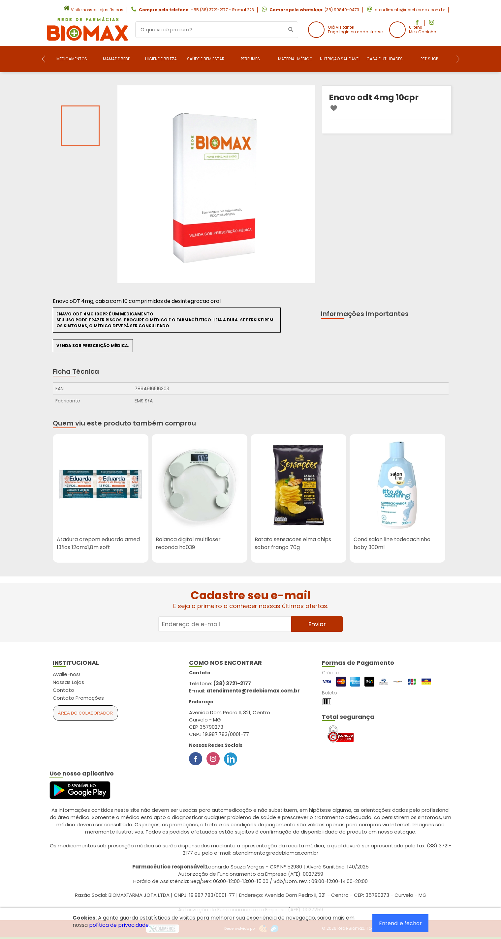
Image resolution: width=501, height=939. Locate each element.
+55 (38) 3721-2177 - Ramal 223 (222, 10)
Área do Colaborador (85, 713)
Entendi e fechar (400, 923)
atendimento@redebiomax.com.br (410, 10)
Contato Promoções (78, 697)
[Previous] (43, 59)
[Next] (458, 59)
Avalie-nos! (66, 674)
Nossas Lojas (68, 682)
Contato (63, 690)
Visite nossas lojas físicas (97, 10)
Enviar (317, 624)
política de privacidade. (119, 925)
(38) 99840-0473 (342, 10)
